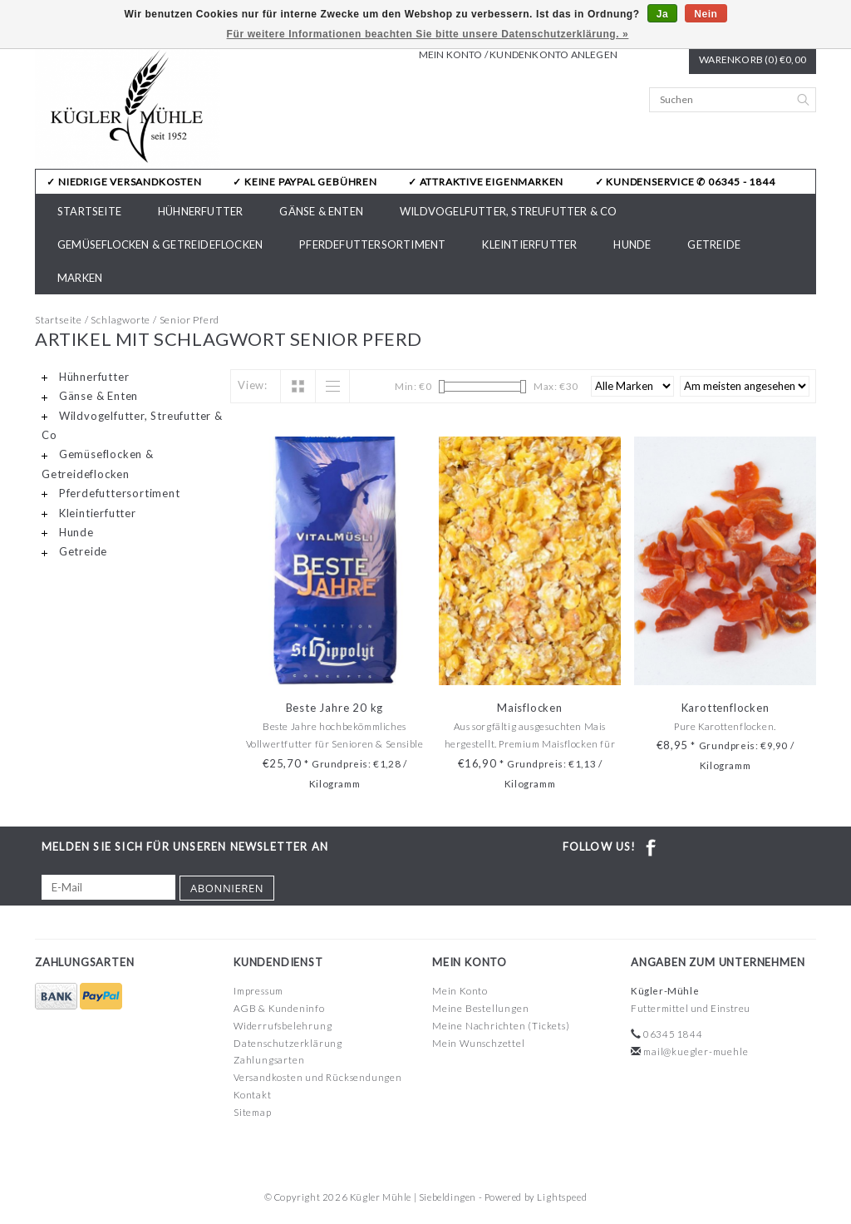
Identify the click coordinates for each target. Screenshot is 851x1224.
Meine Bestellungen (480, 1008)
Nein (705, 14)
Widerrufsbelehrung (283, 1025)
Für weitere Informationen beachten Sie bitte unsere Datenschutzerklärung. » (428, 34)
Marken (79, 277)
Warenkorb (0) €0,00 (752, 59)
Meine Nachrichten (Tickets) (501, 1025)
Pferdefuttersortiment (372, 244)
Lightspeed (562, 1197)
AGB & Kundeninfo (279, 1008)
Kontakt (253, 1094)
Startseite (89, 211)
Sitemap (253, 1112)
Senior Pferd (190, 319)
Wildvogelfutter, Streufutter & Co (508, 211)
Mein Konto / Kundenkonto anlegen (518, 54)
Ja (663, 14)
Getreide (713, 244)
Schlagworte (120, 319)
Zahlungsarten (269, 1059)
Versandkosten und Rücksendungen (318, 1077)
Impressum (258, 990)
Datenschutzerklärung (288, 1043)
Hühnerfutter (200, 211)
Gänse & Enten (321, 211)
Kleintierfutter (529, 244)
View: (253, 385)
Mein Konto (460, 990)
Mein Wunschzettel (478, 1043)
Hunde (632, 244)
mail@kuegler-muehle (695, 1051)
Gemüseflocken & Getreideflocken (160, 244)
